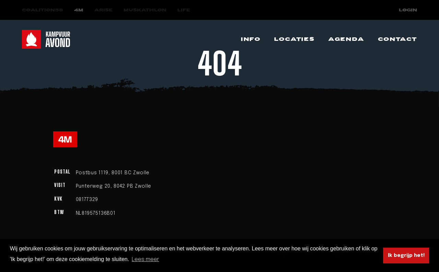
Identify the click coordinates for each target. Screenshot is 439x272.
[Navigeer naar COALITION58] (42, 10)
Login (408, 10)
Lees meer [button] (145, 259)
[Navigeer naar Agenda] (346, 39)
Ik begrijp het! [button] (406, 255)
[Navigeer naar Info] (250, 39)
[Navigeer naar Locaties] (294, 39)
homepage (270, 102)
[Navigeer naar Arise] (103, 10)
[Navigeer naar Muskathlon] (144, 10)
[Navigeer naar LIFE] (183, 10)
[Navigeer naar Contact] (397, 39)
